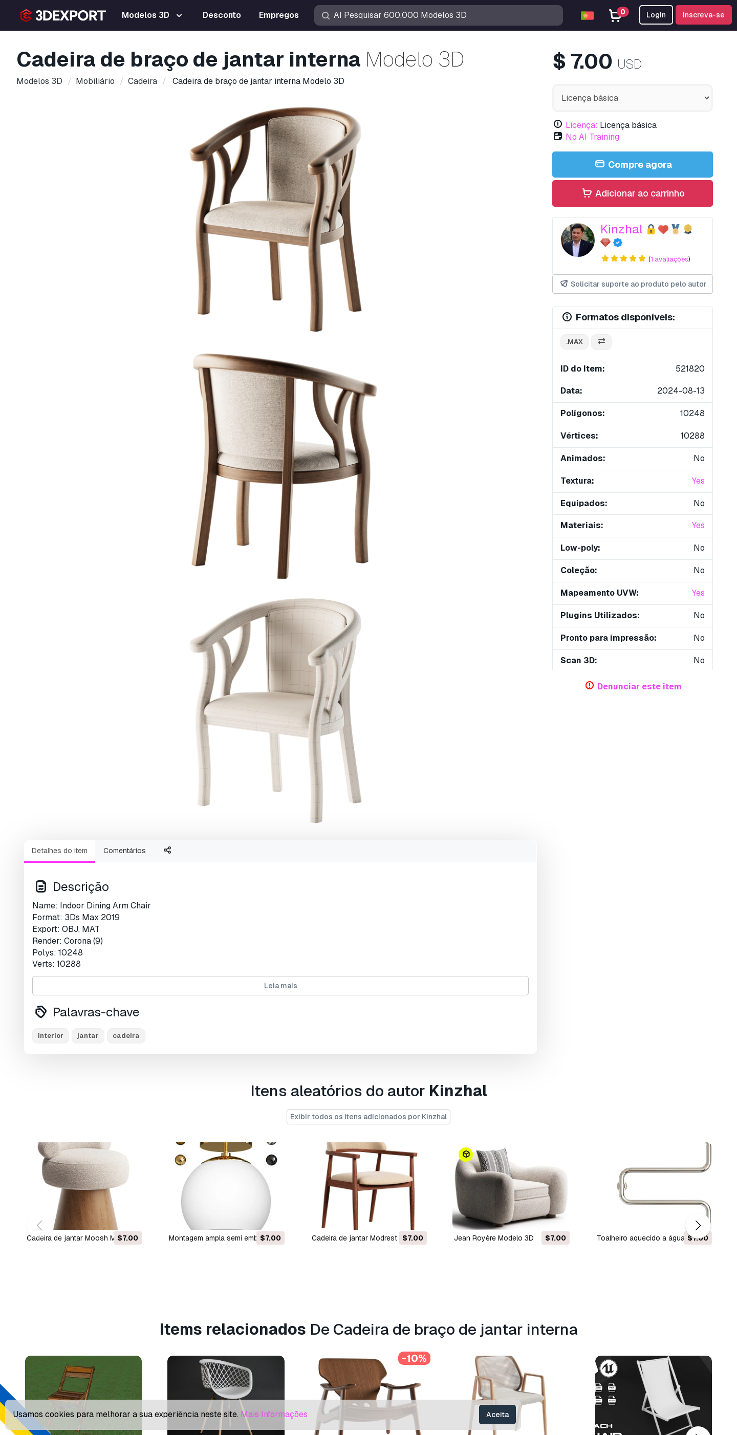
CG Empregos (401, 1338)
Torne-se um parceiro (414, 1304)
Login (656, 14)
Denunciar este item (639, 686)
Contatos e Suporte (576, 1201)
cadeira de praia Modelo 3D (642, 1079)
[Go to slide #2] (280, 368)
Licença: (582, 125)
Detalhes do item (60, 415)
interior (50, 600)
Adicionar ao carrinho (632, 193)
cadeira (126, 600)
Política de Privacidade (572, 1304)
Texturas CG (398, 1271)
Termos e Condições (567, 1321)
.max (574, 341)
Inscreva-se (704, 14)
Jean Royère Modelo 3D (494, 866)
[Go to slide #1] (215, 368)
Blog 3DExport (403, 1321)
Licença (544, 1271)
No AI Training (592, 137)
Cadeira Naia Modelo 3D (494, 1079)
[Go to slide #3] (346, 368)
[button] (698, 854)
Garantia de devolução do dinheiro (591, 1338)
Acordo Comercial (562, 1287)
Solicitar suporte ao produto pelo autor (633, 284)
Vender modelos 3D (412, 1287)
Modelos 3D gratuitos (415, 1254)
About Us (91, 1201)
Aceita (497, 1414)
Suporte (544, 1220)
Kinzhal (621, 229)
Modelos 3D (398, 1220)
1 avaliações (669, 259)
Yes (698, 480)
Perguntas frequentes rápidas (583, 1254)
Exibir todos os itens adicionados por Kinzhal (368, 745)
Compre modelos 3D (425, 1201)
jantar (88, 600)
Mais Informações (274, 1414)
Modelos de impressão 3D (424, 1237)
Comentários (124, 415)
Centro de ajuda (558, 1237)
